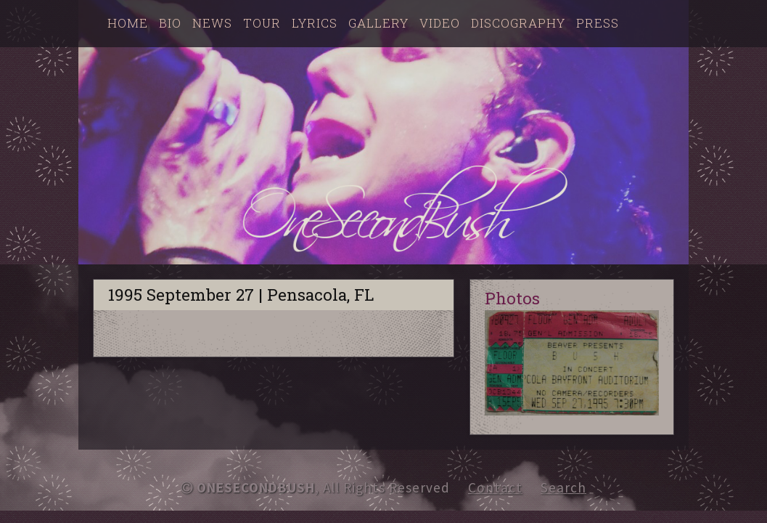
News (212, 23)
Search (563, 487)
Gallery (378, 23)
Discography (518, 23)
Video (439, 23)
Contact (495, 487)
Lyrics (314, 23)
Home (127, 23)
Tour (262, 23)
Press (597, 23)
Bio (170, 23)
